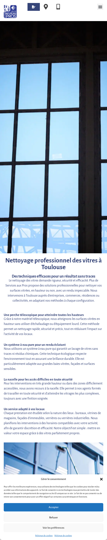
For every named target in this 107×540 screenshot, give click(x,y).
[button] (101, 479)
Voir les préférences (53, 527)
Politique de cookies (44, 535)
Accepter (54, 507)
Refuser (53, 517)
